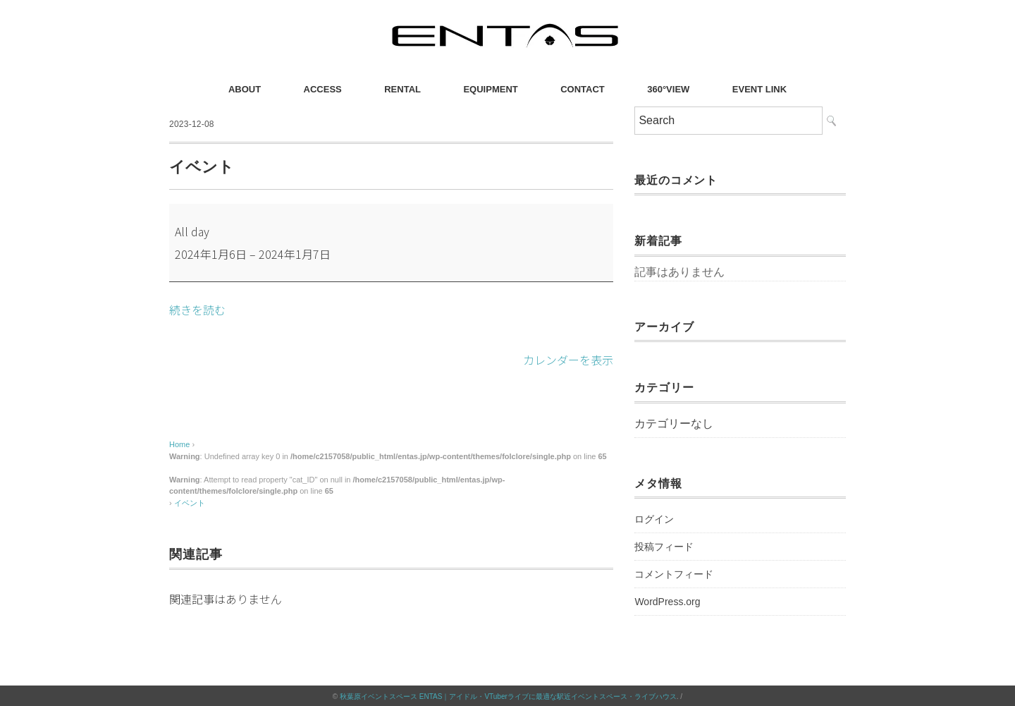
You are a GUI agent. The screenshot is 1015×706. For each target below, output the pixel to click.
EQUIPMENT (490, 89)
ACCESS (323, 89)
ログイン (654, 519)
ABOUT (244, 89)
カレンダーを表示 (568, 359)
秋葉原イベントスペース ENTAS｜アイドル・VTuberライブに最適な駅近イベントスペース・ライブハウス (508, 695)
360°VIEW (668, 89)
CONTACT (582, 89)
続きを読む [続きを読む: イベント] (197, 309)
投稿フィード (664, 546)
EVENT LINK (759, 89)
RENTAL (402, 89)
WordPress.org (667, 601)
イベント (189, 501)
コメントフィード (673, 574)
